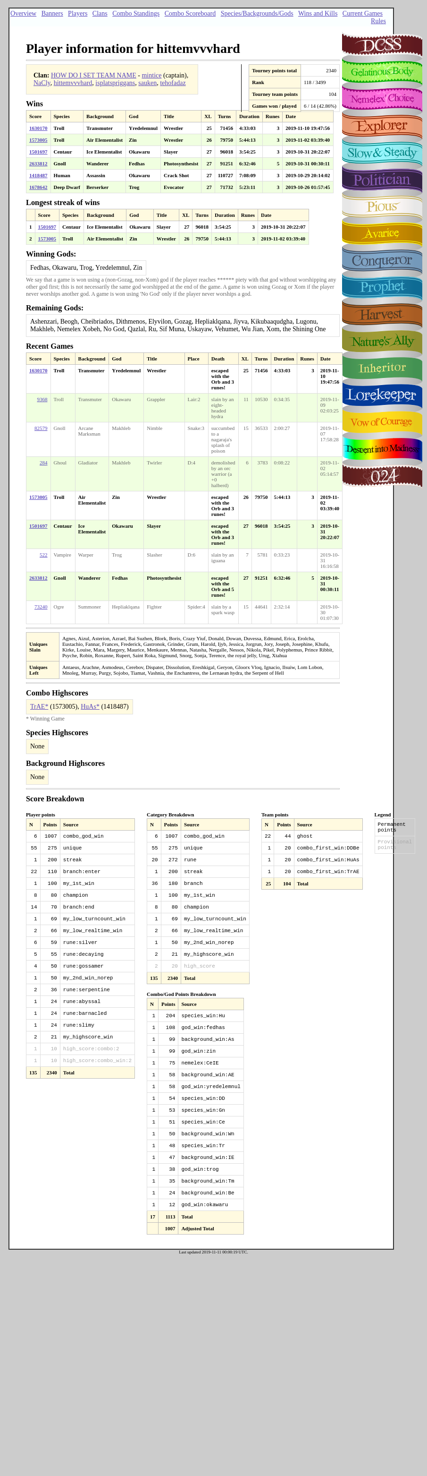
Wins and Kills (317, 13)
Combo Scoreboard (190, 13)
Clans (100, 13)
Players (77, 13)
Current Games (363, 13)
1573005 (38, 140)
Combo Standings (135, 13)
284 (44, 462)
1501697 (38, 151)
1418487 (38, 175)
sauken (147, 82)
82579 (41, 428)
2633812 (38, 163)
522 (44, 555)
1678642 (38, 187)
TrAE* (39, 706)
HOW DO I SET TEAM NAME (93, 75)
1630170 (38, 128)
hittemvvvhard (73, 82)
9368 (42, 399)
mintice (151, 75)
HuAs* (90, 706)
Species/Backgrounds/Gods (257, 13)
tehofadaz (172, 82)
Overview (23, 13)
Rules (378, 21)
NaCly (41, 82)
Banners (52, 13)
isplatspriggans (115, 82)
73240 (41, 606)
